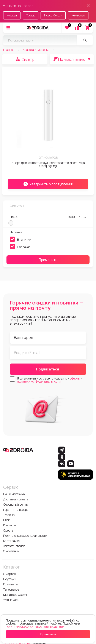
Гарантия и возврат (16, 510)
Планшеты (10, 584)
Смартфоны (11, 574)
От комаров (48, 157)
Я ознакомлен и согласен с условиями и (49, 380)
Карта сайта (11, 541)
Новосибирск (53, 15)
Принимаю (48, 634)
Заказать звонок (14, 546)
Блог (6, 520)
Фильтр (28, 59)
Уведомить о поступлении (48, 184)
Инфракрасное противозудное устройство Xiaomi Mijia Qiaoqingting (48, 164)
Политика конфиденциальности (25, 535)
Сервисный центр (15, 504)
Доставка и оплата (15, 499)
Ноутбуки (9, 579)
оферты (75, 378)
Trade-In (9, 515)
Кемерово (78, 15)
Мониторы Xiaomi (15, 595)
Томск (30, 15)
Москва (12, 15)
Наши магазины (14, 494)
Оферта (8, 530)
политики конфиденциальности (39, 381)
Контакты (9, 525)
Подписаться (47, 369)
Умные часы (11, 600)
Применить (48, 259)
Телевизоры (11, 589)
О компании (11, 551)
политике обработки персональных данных (35, 626)
